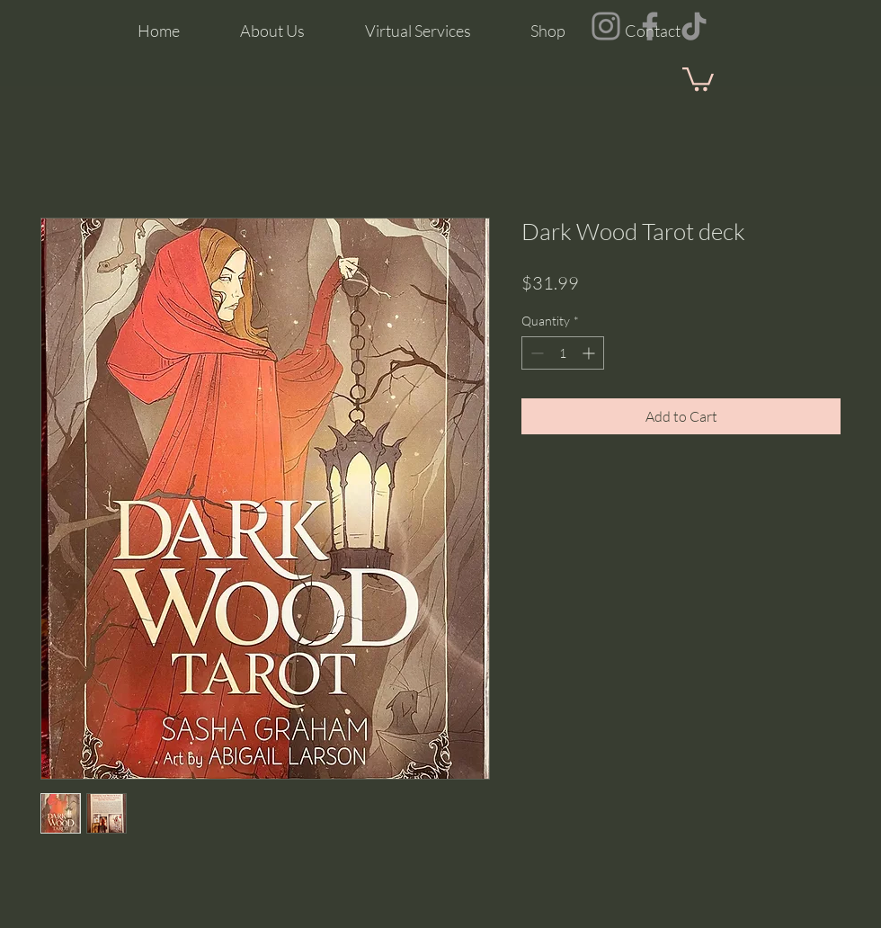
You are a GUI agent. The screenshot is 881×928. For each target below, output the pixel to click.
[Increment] (590, 353)
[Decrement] (535, 353)
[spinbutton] (563, 353)
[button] (698, 78)
